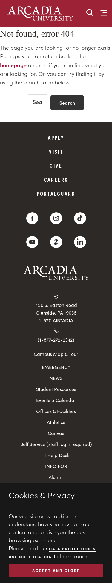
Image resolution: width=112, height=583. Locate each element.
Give (56, 165)
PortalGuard (56, 193)
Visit (56, 151)
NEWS (56, 378)
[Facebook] (32, 218)
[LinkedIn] (80, 242)
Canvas (56, 433)
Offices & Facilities (56, 411)
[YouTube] (32, 242)
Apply (56, 137)
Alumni (56, 477)
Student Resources (56, 389)
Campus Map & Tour (56, 354)
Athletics (56, 422)
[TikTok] (80, 218)
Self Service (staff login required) (56, 444)
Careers (56, 179)
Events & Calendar (56, 400)
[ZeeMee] (56, 242)
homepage (13, 65)
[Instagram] (56, 218)
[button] (89, 13)
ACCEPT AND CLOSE (56, 570)
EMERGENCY (56, 367)
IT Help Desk (56, 455)
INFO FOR (56, 466)
